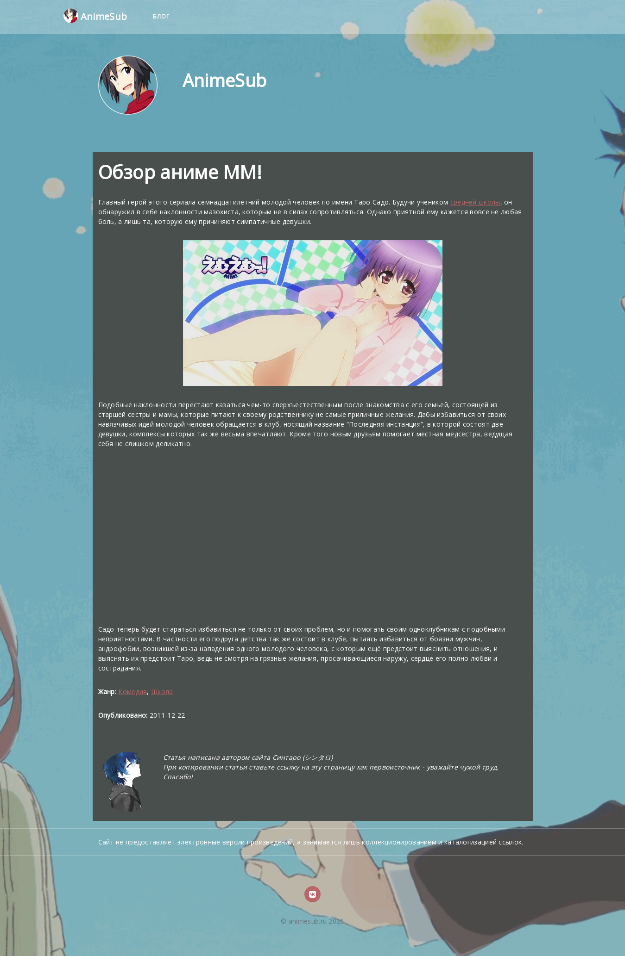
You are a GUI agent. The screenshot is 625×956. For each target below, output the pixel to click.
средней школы (475, 202)
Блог (161, 16)
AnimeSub (95, 15)
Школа (162, 691)
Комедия (132, 691)
